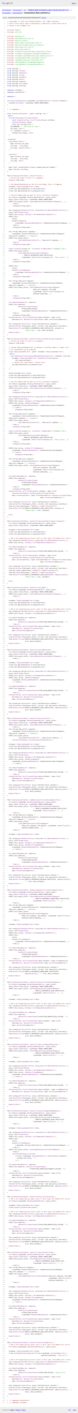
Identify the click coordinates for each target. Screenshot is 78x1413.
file (43, 18)
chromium (6, 10)
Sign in (74, 3)
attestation (17, 13)
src (25, 10)
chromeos (6, 13)
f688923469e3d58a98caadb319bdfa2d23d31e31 (48, 10)
